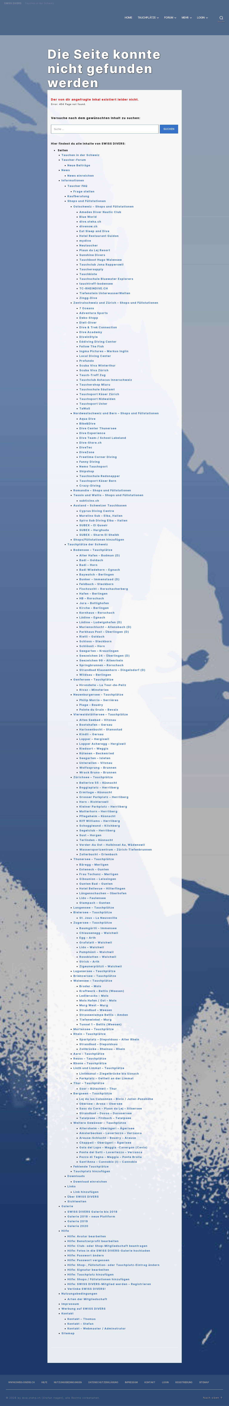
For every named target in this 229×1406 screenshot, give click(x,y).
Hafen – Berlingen (93, 593)
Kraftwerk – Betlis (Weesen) (101, 991)
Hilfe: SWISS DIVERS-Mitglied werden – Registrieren (109, 1284)
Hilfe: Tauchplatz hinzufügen (90, 1274)
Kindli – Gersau (91, 734)
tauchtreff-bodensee (96, 283)
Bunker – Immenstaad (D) (99, 579)
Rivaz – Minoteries (94, 689)
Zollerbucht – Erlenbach (98, 854)
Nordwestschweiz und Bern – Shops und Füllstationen (116, 413)
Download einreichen (90, 1181)
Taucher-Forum (73, 159)
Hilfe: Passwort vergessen (88, 1260)
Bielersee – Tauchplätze (92, 912)
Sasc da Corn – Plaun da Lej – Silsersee (110, 1108)
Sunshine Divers (92, 255)
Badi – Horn (88, 565)
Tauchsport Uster (93, 403)
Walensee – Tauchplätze (92, 980)
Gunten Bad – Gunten (96, 883)
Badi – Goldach (91, 560)
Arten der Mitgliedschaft (87, 1299)
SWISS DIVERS (12, 3)
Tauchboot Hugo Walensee (100, 259)
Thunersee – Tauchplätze (93, 859)
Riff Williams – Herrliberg (99, 820)
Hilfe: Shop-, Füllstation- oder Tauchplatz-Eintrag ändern (113, 1265)
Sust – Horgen (90, 835)
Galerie (67, 1206)
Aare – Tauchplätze (88, 1053)
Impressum (70, 1303)
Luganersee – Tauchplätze (94, 971)
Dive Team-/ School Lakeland (102, 437)
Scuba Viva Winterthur (97, 365)
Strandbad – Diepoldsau (98, 1044)
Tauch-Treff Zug (92, 375)
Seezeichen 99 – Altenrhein (101, 660)
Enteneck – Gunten (94, 869)
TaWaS (84, 408)
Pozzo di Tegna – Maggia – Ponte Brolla (110, 1157)
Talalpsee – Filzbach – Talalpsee (105, 1118)
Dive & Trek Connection (98, 327)
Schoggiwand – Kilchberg (99, 825)
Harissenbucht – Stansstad (100, 729)
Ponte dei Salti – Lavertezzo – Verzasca (110, 1152)
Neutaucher (88, 245)
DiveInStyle (88, 336)
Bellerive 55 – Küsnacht (98, 782)
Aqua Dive (87, 418)
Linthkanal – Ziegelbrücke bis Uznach (109, 1073)
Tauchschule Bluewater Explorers (106, 278)
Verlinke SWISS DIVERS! (86, 1288)
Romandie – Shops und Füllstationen (102, 490)
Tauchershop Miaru (94, 384)
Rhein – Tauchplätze (89, 1033)
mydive (85, 240)
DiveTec (85, 447)
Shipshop (86, 471)
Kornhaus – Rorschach (97, 612)
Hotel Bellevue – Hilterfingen (102, 888)
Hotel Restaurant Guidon (99, 235)
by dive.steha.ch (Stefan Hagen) (40, 1397)
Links (71, 1186)
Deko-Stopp (88, 317)
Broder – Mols (90, 986)
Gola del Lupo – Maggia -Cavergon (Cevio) (113, 1147)
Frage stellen (84, 191)
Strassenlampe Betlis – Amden (103, 1014)
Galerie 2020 (77, 1226)
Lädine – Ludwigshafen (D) (100, 622)
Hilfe (65, 1230)
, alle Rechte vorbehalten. (81, 1397)
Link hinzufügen (86, 1191)
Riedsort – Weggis (93, 748)
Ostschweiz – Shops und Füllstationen (103, 206)
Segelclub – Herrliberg (97, 830)
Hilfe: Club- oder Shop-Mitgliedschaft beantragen (107, 1245)
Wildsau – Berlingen (95, 674)
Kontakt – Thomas (81, 1319)
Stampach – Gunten (94, 902)
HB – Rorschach (91, 598)
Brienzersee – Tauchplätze (94, 975)
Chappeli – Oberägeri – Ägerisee (105, 1142)
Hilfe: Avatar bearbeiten (86, 1236)
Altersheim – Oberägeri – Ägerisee (107, 1128)
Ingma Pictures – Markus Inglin (104, 351)
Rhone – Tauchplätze (90, 1063)
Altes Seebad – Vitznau (97, 719)
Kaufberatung (78, 196)
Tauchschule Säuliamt (97, 389)
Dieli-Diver (88, 322)
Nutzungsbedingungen (79, 1293)
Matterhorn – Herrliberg (98, 811)
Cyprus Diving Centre (96, 511)
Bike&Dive (87, 423)
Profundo (86, 360)
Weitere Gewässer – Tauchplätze (99, 1122)
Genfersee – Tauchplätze (93, 679)
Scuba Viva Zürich (94, 370)
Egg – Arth (87, 937)
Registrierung (183, 1382)
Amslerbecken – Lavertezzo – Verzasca (110, 1133)
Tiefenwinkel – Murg (95, 1019)
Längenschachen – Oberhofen (103, 893)
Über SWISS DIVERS (83, 1196)
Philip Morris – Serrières (98, 700)
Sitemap (68, 1333)
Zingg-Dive (88, 298)
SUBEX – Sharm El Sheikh (99, 534)
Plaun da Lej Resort (94, 250)
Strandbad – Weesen (95, 1010)
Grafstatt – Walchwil (95, 942)
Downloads (76, 1176)
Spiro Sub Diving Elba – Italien (103, 520)
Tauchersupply (91, 269)
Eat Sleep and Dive (94, 231)
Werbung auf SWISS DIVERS (83, 1308)
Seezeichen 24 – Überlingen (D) (104, 655)
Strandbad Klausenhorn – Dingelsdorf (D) (112, 670)
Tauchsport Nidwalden (97, 398)
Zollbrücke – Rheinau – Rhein (102, 1049)
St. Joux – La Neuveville (98, 917)
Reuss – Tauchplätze (89, 1058)
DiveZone (86, 452)
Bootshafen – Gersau (95, 724)
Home (128, 17)
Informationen (72, 180)
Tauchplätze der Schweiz (87, 544)
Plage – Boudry (91, 704)
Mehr (185, 17)
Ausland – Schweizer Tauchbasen (100, 505)
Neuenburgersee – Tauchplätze (98, 694)
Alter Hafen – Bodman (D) (99, 555)
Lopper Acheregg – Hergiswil (102, 743)
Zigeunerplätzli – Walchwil (100, 966)
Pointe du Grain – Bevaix (98, 709)
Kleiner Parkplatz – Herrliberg (103, 806)
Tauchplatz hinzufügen (91, 1171)
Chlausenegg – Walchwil (98, 932)
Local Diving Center (95, 356)
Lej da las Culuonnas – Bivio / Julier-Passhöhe (116, 1099)
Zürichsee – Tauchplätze (93, 777)
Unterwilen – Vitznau (95, 762)
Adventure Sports (93, 313)
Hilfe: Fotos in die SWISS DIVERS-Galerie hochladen (108, 1250)
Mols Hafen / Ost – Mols (98, 1000)
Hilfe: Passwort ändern (85, 1255)
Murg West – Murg (93, 1005)
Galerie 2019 (77, 1221)
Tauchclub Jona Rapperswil (101, 264)
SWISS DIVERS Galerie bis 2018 (92, 1211)
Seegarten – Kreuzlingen (99, 650)
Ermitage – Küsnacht (95, 792)
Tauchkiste (88, 274)
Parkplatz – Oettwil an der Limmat (106, 1078)
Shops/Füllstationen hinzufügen (98, 539)
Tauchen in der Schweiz (39, 3)
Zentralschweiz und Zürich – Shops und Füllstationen (115, 302)
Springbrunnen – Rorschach (101, 665)
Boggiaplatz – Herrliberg (99, 787)
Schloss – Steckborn (95, 641)
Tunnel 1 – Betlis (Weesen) (100, 1024)
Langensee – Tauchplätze (93, 907)
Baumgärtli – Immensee (98, 928)
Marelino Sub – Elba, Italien (101, 515)
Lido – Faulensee (92, 898)
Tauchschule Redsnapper (99, 476)
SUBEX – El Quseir (93, 525)
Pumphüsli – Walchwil (96, 952)
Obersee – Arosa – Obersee (100, 1103)
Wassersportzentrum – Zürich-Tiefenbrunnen (115, 849)
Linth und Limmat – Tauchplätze (98, 1068)
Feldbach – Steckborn (96, 584)
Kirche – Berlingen (94, 607)
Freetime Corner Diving (98, 457)
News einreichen (80, 175)
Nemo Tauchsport (93, 466)
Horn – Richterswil (94, 801)
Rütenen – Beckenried (96, 753)
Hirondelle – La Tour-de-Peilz (102, 685)
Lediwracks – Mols (94, 995)
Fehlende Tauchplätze (91, 1166)
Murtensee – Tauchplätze (93, 1029)
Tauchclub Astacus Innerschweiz (105, 379)
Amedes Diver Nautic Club (100, 212)
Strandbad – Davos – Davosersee (105, 1113)
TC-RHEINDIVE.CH (93, 288)
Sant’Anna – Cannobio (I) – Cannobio (108, 1161)
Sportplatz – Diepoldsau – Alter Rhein (109, 1039)
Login (201, 17)
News (65, 170)
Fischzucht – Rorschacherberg (103, 588)
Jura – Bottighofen (94, 603)
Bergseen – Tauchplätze (92, 1093)
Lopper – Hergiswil (94, 739)
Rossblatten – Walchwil (97, 956)
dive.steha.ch (90, 221)
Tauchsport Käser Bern (97, 480)
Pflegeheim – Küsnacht (97, 816)
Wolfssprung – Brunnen (98, 767)
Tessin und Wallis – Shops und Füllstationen (108, 495)
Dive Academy (90, 332)
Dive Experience (92, 433)
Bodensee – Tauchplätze (92, 549)
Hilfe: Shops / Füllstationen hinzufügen (98, 1279)
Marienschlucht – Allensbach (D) (105, 627)
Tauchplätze (147, 17)
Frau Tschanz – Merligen (98, 874)
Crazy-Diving (90, 485)
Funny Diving (89, 461)
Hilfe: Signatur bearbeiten (88, 1269)
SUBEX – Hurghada (94, 530)
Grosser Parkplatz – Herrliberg (104, 797)
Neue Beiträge (78, 165)
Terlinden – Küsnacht (96, 840)
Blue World (88, 216)
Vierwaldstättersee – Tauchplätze (100, 714)
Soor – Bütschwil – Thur (98, 1088)
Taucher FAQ (77, 185)
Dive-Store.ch (90, 442)
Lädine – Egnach (92, 617)
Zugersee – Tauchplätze (92, 922)
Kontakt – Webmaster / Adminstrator (96, 1328)
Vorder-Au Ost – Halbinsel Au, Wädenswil (112, 844)
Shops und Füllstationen (86, 201)
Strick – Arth (89, 961)
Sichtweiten (77, 1201)
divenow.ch (88, 226)
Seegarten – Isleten (95, 758)
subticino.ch (89, 500)
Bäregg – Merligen (94, 864)
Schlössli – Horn (92, 646)
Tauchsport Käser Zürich (99, 394)
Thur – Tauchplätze (88, 1083)
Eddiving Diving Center (98, 341)
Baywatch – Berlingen (96, 574)
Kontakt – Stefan (80, 1323)
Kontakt (67, 1313)
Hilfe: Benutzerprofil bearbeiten (93, 1241)
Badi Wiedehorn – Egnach (99, 569)
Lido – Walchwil (91, 947)
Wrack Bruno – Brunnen (98, 772)
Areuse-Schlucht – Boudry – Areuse (107, 1137)
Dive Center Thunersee (98, 428)
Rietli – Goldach (92, 636)
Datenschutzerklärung (103, 1382)
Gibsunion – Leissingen (97, 879)
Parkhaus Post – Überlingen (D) (104, 631)
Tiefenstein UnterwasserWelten (104, 293)
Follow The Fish (91, 346)
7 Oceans (86, 308)
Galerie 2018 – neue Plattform (91, 1216)
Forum (168, 17)
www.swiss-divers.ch (21, 1382)
